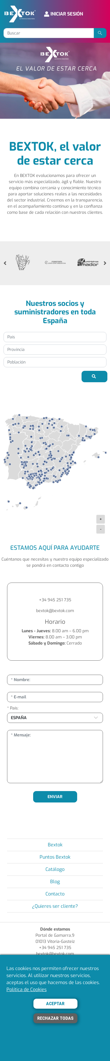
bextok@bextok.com (55, 611)
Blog (55, 882)
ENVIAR (55, 797)
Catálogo (55, 869)
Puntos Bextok (55, 857)
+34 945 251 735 (55, 600)
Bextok (55, 845)
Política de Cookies (26, 989)
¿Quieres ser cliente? (55, 906)
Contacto (55, 894)
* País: (12, 708)
